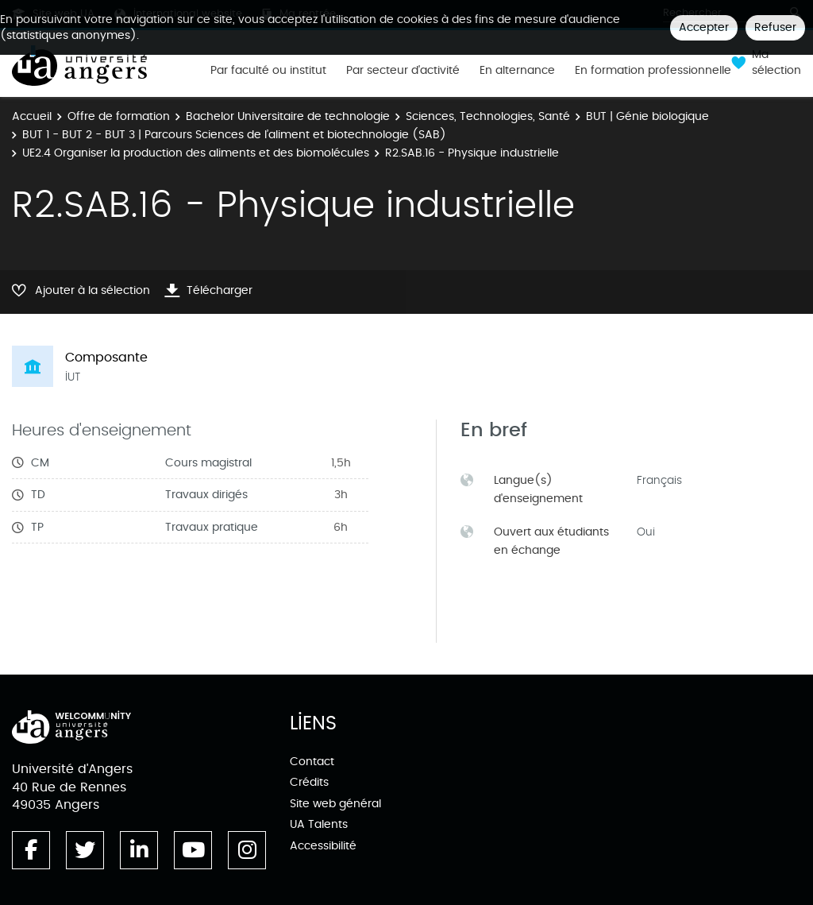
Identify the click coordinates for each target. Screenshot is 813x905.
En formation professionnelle (653, 71)
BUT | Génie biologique (647, 116)
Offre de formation (118, 116)
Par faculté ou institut (268, 71)
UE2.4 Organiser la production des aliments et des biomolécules (195, 153)
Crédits (309, 782)
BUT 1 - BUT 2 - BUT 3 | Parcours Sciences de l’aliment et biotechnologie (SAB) (234, 134)
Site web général (335, 803)
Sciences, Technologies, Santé (488, 116)
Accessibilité (323, 845)
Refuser (775, 27)
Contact (312, 761)
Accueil (32, 116)
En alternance (517, 71)
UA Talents (319, 824)
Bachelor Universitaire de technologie (288, 116)
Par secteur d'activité (403, 71)
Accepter (704, 27)
